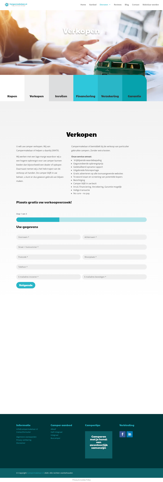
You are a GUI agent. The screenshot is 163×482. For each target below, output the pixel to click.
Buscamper (55, 438)
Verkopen (37, 96)
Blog (127, 5)
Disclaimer (20, 443)
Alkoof (53, 429)
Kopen (12, 96)
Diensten (104, 5)
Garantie (134, 96)
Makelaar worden (151, 5)
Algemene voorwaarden (26, 437)
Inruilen (61, 96)
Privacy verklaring (23, 440)
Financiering (85, 96)
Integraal (54, 435)
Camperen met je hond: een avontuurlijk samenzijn (99, 442)
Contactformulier (23, 432)
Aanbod (92, 5)
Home (83, 5)
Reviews (117, 5)
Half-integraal (56, 432)
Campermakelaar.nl (35, 473)
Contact (135, 5)
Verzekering (110, 96)
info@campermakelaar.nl (27, 429)
